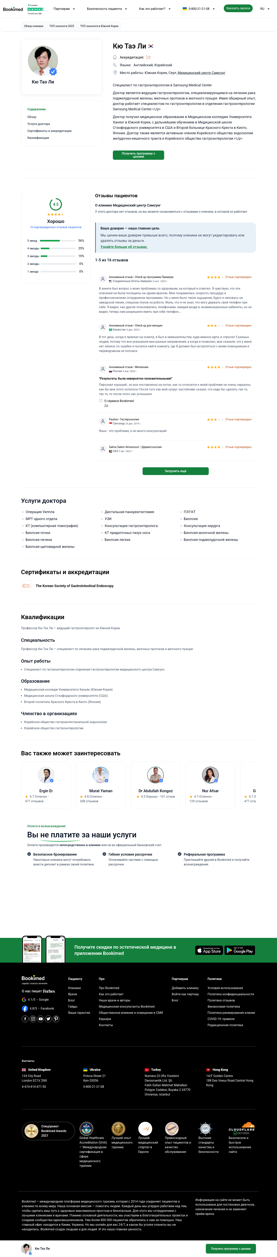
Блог (71, 1000)
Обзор (31, 117)
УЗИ (108, 519)
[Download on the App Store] (209, 950)
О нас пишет (38, 991)
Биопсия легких (117, 540)
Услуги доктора (38, 124)
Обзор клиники (33, 26)
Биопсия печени (39, 540)
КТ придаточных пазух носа (127, 533)
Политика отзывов (221, 1000)
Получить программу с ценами (138, 155)
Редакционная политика (225, 1025)
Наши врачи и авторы (114, 1000)
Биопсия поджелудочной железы (211, 540)
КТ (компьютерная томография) (52, 526)
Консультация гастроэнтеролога (131, 526)
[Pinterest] (56, 1019)
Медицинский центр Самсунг (201, 73)
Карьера (105, 1019)
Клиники (74, 988)
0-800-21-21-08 (199, 9)
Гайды (72, 1006)
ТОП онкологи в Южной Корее (99, 26)
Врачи (72, 994)
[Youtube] (40, 1019)
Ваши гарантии (79, 1013)
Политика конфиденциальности (231, 994)
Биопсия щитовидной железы (50, 547)
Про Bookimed (109, 988)
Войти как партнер (185, 994)
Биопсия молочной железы (206, 533)
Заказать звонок (238, 8)
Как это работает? (155, 9)
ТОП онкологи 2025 (61, 26)
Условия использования (225, 988)
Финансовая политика (224, 1006)
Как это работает (111, 994)
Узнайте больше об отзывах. (124, 247)
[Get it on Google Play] (240, 950)
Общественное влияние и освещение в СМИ (131, 1013)
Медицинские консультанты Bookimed (127, 1006)
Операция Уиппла (40, 512)
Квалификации (38, 138)
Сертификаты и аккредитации (49, 131)
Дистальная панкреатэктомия (129, 512)
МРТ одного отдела (41, 519)
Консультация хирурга (202, 526)
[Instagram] (33, 1019)
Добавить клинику (185, 988)
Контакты (106, 1025)
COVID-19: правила (221, 1019)
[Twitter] (48, 1019)
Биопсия (191, 519)
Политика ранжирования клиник (231, 1013)
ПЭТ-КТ (190, 512)
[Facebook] (25, 1019)
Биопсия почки (38, 533)
